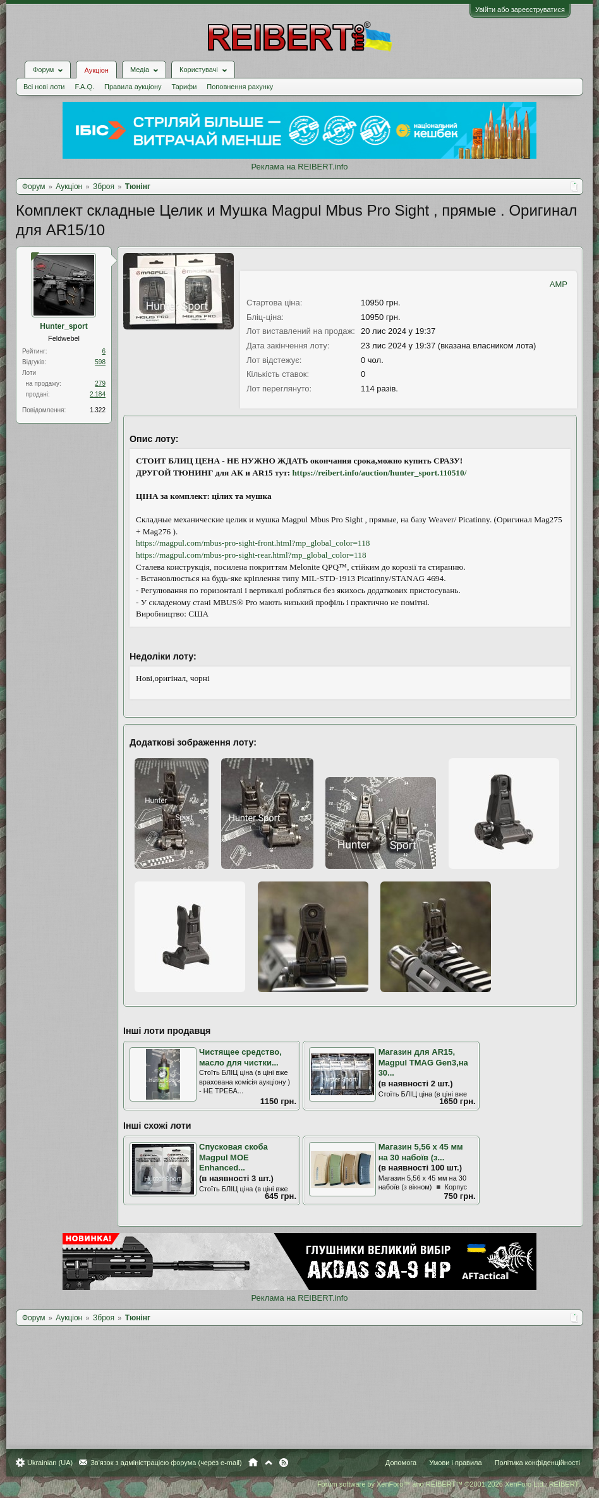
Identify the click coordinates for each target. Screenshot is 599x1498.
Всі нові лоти (43, 86)
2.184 (98, 394)
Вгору (268, 1462)
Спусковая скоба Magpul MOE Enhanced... (233, 1157)
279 (100, 383)
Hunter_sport (63, 326)
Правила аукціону (132, 86)
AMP (558, 284)
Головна (253, 1462)
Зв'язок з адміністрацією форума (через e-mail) (166, 1462)
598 (100, 362)
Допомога (400, 1462)
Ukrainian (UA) (50, 1462)
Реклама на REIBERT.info (299, 166)
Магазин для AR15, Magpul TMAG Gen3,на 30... (423, 1062)
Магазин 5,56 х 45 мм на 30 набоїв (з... (420, 1152)
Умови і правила (455, 1462)
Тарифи (184, 86)
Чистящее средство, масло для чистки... (240, 1057)
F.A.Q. (84, 86)
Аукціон (96, 70)
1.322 (98, 410)
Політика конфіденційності (537, 1462)
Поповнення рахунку (240, 86)
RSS (283, 1462)
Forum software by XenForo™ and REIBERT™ (448, 1484)
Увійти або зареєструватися (520, 9)
